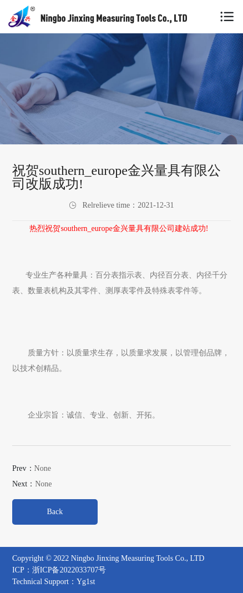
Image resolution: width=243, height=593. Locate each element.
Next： (32, 484)
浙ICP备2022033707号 (69, 570)
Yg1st (86, 581)
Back (55, 511)
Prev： (31, 469)
